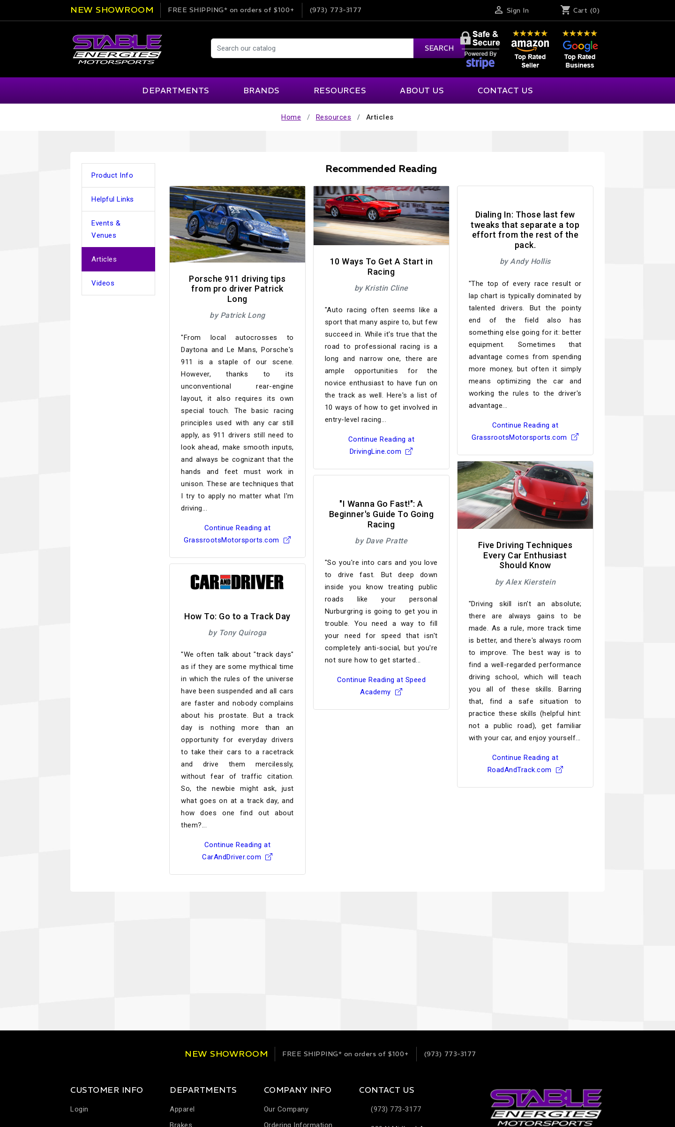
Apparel (182, 1109)
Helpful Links (112, 199)
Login (79, 1109)
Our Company (286, 1109)
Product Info (112, 175)
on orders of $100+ (231, 10)
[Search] (337, 48)
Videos (102, 283)
